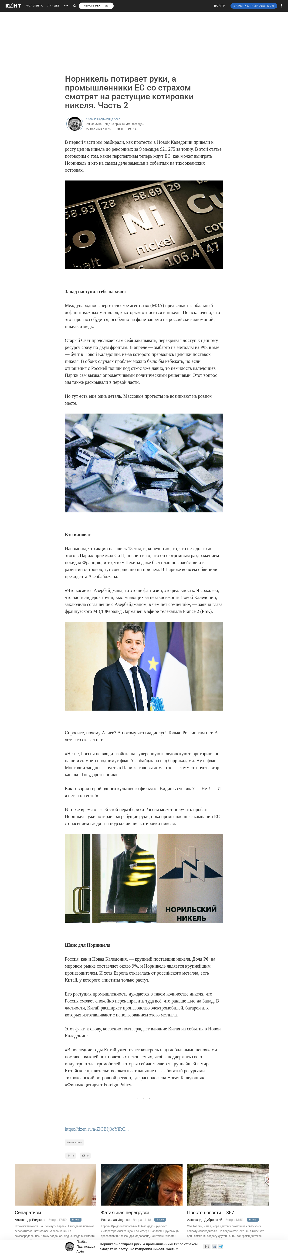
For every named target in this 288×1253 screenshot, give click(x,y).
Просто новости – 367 (210, 1212)
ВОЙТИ (220, 5)
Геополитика (74, 1142)
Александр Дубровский (204, 1220)
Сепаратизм (28, 1212)
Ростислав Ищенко (115, 1220)
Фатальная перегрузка (125, 1212)
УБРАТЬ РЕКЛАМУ (96, 5)
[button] (281, 6)
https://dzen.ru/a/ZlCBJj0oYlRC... (97, 1129)
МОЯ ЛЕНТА (34, 5)
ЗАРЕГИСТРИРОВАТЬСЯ (254, 5)
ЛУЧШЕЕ (53, 5)
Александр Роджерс (30, 1220)
